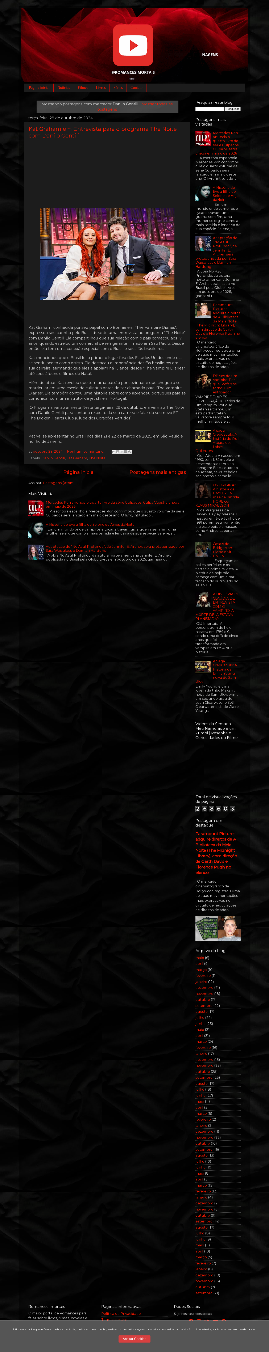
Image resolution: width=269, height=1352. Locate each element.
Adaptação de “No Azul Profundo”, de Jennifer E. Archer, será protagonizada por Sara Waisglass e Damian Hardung (115, 548)
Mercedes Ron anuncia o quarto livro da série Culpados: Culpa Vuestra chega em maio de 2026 (112, 504)
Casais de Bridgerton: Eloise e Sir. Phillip (223, 550)
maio (199, 958)
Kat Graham (76, 458)
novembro (204, 994)
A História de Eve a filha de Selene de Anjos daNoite (90, 524)
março (201, 970)
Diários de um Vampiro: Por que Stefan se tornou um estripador (225, 384)
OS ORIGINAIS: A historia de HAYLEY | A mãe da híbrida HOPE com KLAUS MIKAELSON (217, 495)
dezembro (204, 987)
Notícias (63, 87)
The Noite (97, 458)
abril (199, 964)
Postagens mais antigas (157, 472)
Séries (118, 87)
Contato (136, 87)
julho (199, 1017)
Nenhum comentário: (86, 451)
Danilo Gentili (53, 458)
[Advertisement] (107, 173)
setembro (203, 1006)
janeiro (201, 982)
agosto (201, 1011)
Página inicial (39, 87)
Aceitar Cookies (134, 1339)
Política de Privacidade (121, 1313)
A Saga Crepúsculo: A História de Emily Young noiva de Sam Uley (216, 671)
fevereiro (203, 975)
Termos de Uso (114, 1320)
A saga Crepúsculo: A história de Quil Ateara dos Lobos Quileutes (217, 440)
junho (200, 1024)
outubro (202, 999)
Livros (101, 87)
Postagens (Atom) (59, 483)
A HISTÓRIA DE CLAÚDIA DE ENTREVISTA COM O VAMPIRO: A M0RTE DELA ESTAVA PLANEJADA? (217, 606)
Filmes (83, 87)
